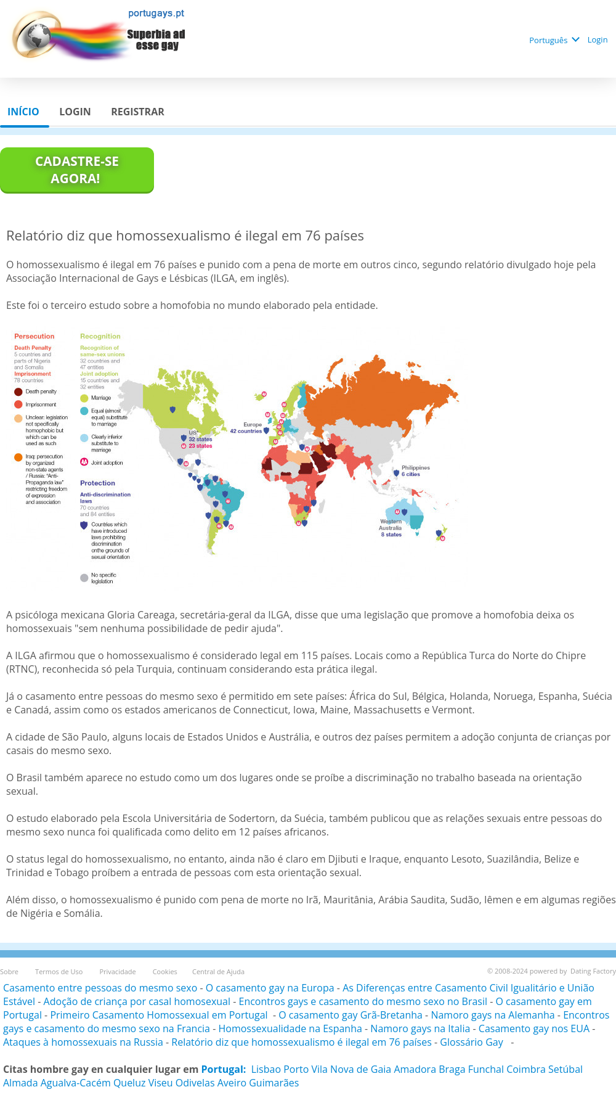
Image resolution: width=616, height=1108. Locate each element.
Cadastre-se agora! (77, 169)
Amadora (415, 1069)
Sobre (10, 971)
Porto (296, 1069)
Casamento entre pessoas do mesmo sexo (100, 988)
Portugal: (223, 1069)
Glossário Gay (473, 1042)
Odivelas (195, 1083)
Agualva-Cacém (76, 1083)
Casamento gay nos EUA (534, 1028)
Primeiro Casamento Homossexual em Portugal (160, 1015)
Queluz (129, 1083)
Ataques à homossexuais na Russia (83, 1042)
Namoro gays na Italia (420, 1028)
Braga (452, 1069)
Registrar (139, 111)
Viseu (160, 1083)
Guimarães (274, 1083)
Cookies (165, 971)
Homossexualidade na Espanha (290, 1028)
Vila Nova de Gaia (351, 1069)
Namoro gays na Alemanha (492, 1015)
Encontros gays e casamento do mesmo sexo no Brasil (363, 1001)
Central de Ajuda (218, 971)
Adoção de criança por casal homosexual (137, 1001)
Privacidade (118, 971)
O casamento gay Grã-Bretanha (350, 1015)
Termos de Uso (59, 971)
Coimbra (526, 1069)
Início (24, 111)
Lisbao (266, 1069)
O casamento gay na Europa (270, 988)
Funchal (486, 1069)
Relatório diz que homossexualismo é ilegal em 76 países (301, 1042)
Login (599, 39)
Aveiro (231, 1083)
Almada (20, 1083)
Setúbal (565, 1069)
